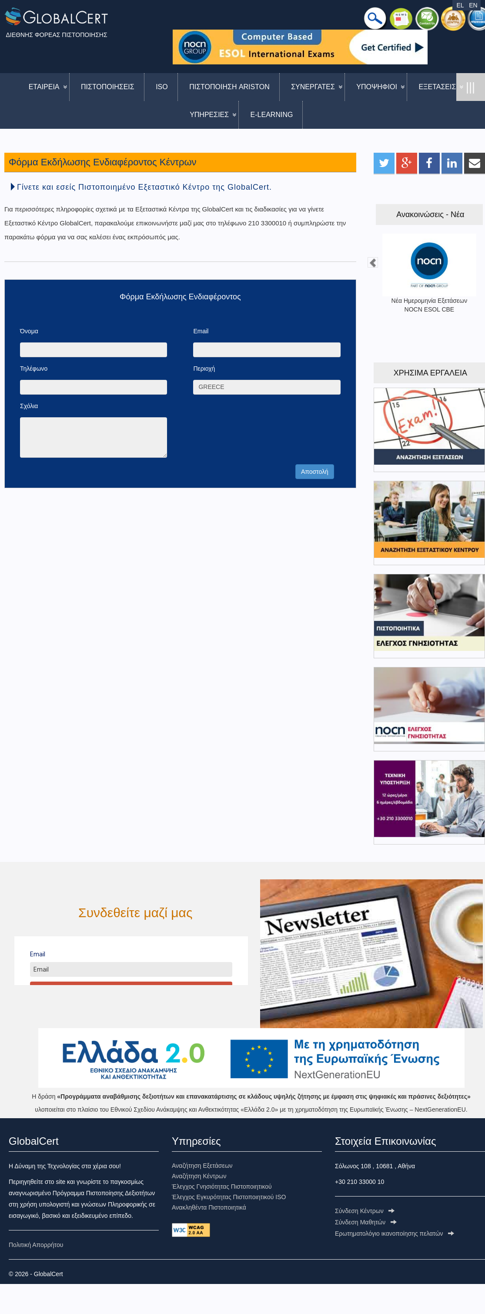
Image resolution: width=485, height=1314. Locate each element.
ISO (162, 87)
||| (470, 87)
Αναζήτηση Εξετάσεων (202, 1165)
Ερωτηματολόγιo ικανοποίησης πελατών (394, 1233)
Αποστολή (314, 471)
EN (473, 5)
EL (460, 5)
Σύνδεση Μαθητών (366, 1222)
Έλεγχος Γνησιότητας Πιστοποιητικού (222, 1186)
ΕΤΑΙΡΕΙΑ (44, 87)
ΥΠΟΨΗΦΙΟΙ (376, 87)
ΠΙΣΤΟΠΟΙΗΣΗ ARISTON (229, 87)
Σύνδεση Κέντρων (365, 1210)
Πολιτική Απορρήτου (36, 1244)
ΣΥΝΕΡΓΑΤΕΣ (313, 87)
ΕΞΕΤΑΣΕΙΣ (437, 87)
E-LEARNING (272, 114)
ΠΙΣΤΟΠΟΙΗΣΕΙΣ (107, 87)
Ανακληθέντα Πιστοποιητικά (209, 1207)
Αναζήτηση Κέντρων (199, 1176)
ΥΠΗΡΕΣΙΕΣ (209, 114)
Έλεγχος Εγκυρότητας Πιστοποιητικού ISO (229, 1196)
